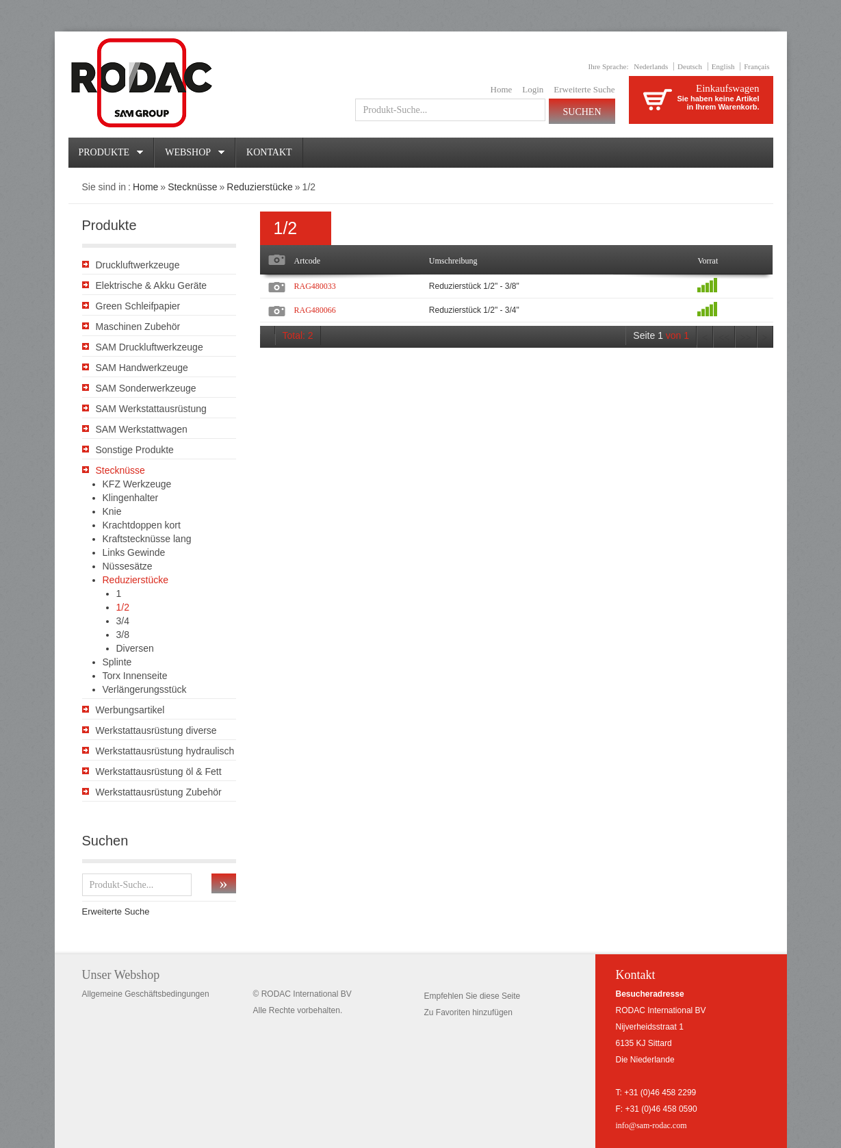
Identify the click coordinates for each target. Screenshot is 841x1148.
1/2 (122, 607)
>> (745, 338)
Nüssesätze (128, 566)
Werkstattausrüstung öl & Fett (159, 771)
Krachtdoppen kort (142, 525)
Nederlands (651, 66)
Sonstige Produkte (135, 449)
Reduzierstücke (260, 186)
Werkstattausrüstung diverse (156, 730)
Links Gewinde (134, 552)
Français (756, 66)
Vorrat (707, 261)
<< (724, 338)
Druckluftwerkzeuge (138, 264)
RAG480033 (315, 286)
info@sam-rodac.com (651, 1125)
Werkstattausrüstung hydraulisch (165, 750)
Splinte (117, 661)
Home (502, 89)
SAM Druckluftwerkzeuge (149, 347)
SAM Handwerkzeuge (142, 367)
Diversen (135, 648)
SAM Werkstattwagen (141, 429)
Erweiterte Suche (584, 89)
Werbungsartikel (130, 709)
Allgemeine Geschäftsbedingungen (145, 994)
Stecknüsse (192, 186)
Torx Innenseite (135, 675)
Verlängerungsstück (145, 689)
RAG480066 (315, 310)
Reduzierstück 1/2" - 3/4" (474, 310)
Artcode (307, 261)
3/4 (122, 620)
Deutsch (689, 66)
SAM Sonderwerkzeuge (146, 388)
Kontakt (269, 152)
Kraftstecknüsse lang (147, 538)
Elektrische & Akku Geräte (151, 285)
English (723, 66)
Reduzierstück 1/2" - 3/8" (474, 286)
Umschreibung (453, 261)
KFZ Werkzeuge (137, 484)
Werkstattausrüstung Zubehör (159, 792)
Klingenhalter (131, 497)
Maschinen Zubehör (138, 326)
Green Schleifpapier (138, 306)
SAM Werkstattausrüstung (151, 408)
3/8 (122, 634)
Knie (112, 511)
